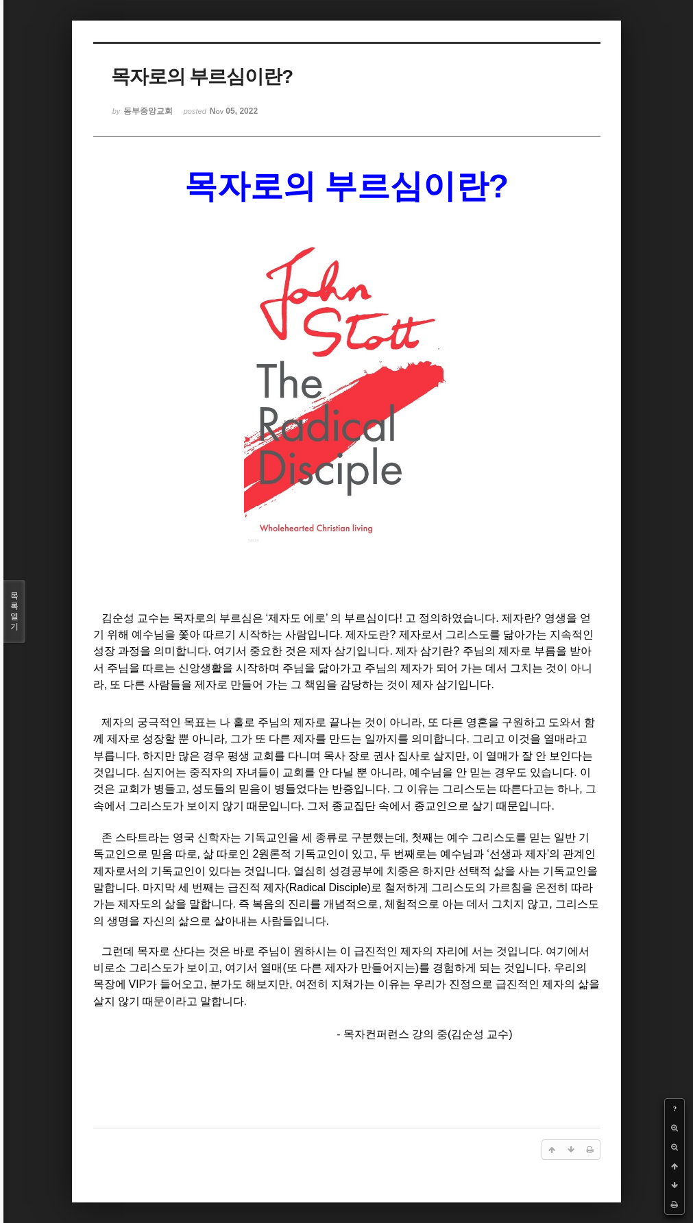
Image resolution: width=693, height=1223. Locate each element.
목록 (14, 611)
